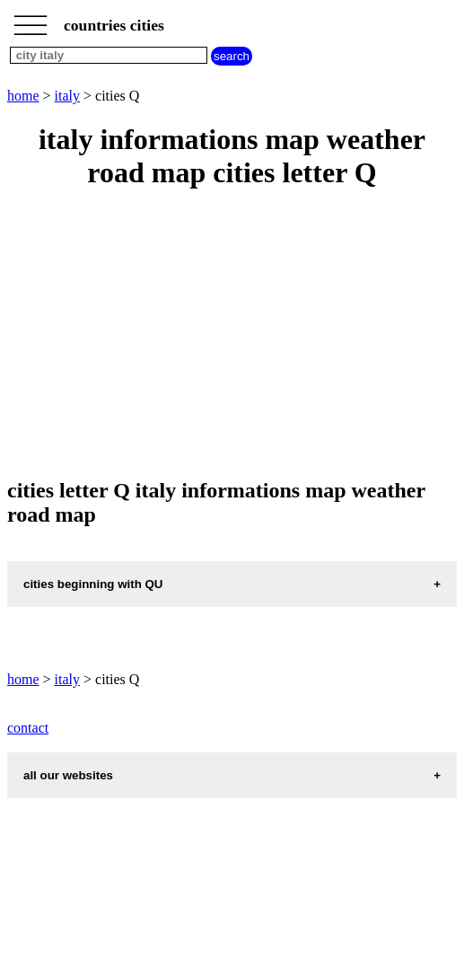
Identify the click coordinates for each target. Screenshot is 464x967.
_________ (30, 20)
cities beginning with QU (93, 584)
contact (27, 727)
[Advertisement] (232, 335)
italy (67, 95)
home (23, 95)
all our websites (68, 775)
